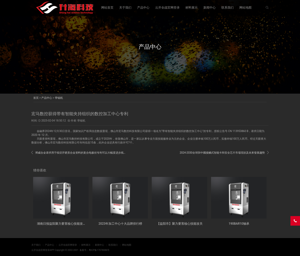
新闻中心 (209, 7)
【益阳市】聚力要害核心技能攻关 (180, 223)
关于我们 (125, 7)
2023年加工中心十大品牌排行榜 (120, 223)
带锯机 (59, 97)
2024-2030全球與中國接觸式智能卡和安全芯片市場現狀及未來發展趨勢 (224, 152)
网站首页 (107, 7)
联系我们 (227, 7)
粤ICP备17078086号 (99, 250)
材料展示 (191, 7)
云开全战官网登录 (167, 7)
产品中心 (143, 7)
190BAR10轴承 (239, 223)
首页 (36, 97)
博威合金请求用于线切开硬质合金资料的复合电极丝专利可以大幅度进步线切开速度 (78, 152)
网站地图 (245, 7)
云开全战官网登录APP (42, 250)
